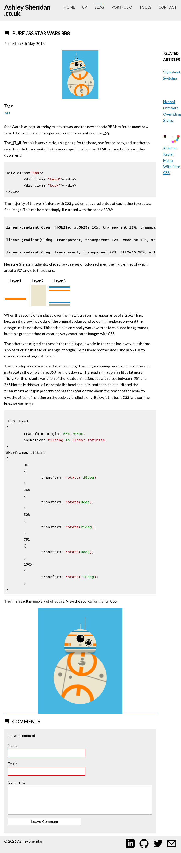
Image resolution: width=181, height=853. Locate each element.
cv (84, 7)
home (69, 7)
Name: (46, 750)
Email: (46, 769)
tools (145, 7)
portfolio (121, 7)
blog (99, 7)
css (7, 112)
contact (168, 7)
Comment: (80, 797)
